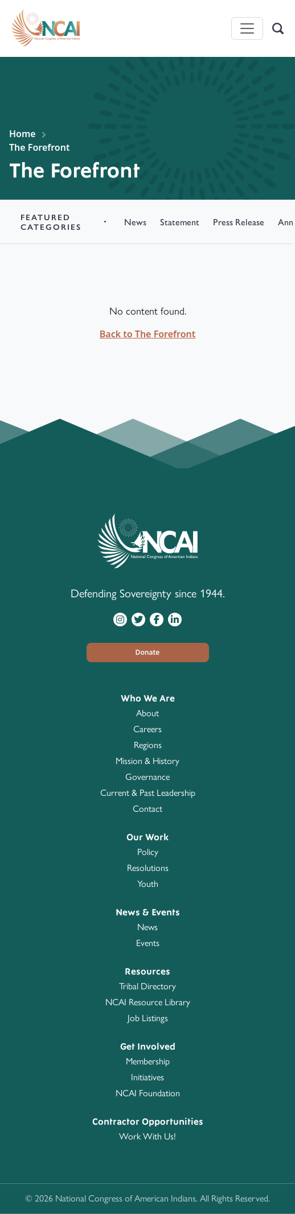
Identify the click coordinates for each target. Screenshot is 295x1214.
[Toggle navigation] (247, 28)
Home (22, 133)
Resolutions (148, 867)
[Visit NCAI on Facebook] (156, 619)
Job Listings (148, 1018)
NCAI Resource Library (147, 1002)
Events (147, 943)
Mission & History (147, 760)
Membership (148, 1061)
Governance (147, 776)
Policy (147, 852)
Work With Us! (147, 1136)
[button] (148, 652)
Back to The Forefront (147, 334)
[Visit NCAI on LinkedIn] (175, 619)
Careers (147, 729)
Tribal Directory (147, 986)
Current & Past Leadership (147, 792)
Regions (148, 745)
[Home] (45, 28)
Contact (147, 808)
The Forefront (39, 147)
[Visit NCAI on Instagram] (120, 619)
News (147, 927)
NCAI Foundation (148, 1093)
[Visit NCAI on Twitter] (138, 619)
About (147, 713)
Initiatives (147, 1077)
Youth (147, 883)
